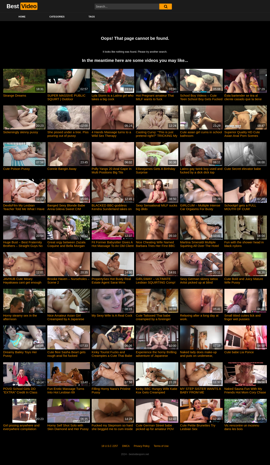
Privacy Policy (142, 446)
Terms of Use (161, 446)
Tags (92, 16)
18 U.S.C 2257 (109, 446)
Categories (57, 16)
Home (22, 16)
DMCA (126, 446)
